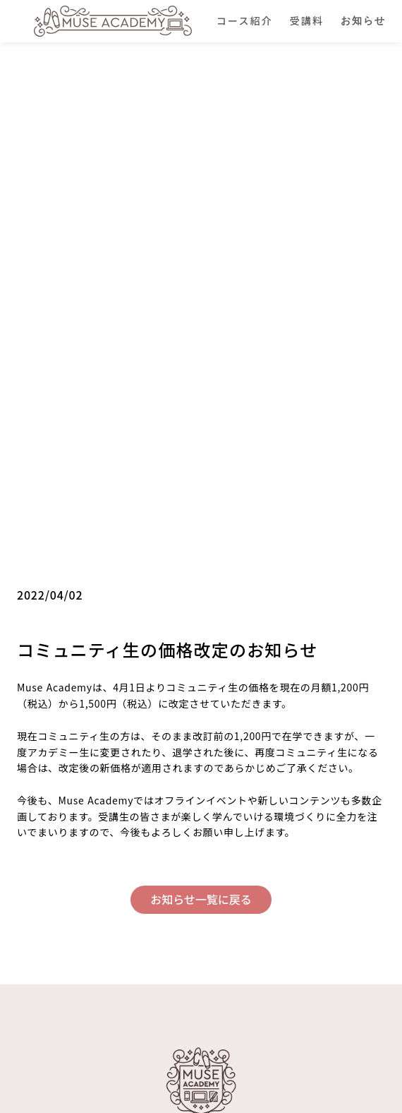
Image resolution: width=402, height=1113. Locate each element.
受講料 (307, 21)
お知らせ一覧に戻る (201, 899)
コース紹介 (245, 21)
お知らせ (363, 20)
